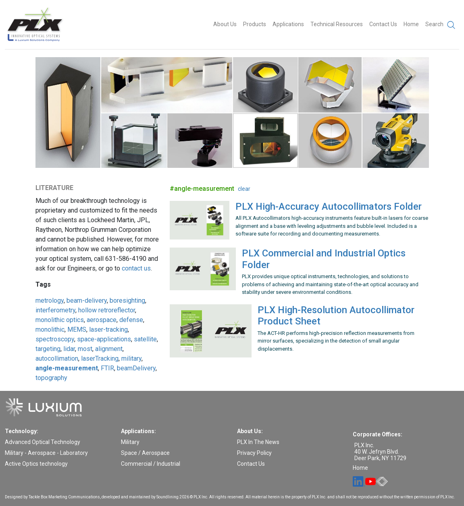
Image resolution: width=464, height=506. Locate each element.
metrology (49, 300)
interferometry (55, 310)
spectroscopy (54, 339)
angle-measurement (66, 368)
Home (411, 24)
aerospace (102, 320)
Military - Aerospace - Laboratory (46, 453)
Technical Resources (336, 24)
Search (440, 25)
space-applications (104, 339)
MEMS (76, 329)
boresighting (127, 300)
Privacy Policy (254, 453)
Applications (288, 24)
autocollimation (56, 358)
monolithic (50, 329)
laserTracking (100, 358)
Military (130, 442)
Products (254, 24)
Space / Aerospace (145, 453)
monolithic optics (59, 320)
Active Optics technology (36, 464)
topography (51, 378)
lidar (69, 349)
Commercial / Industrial (150, 464)
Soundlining (167, 497)
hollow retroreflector (106, 310)
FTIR (107, 368)
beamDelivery (136, 368)
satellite (145, 339)
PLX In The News (258, 442)
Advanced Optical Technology (42, 442)
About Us (225, 24)
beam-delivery (87, 300)
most (85, 349)
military (131, 358)
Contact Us (383, 24)
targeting (47, 349)
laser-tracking (108, 329)
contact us (136, 268)
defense (131, 320)
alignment (109, 349)
